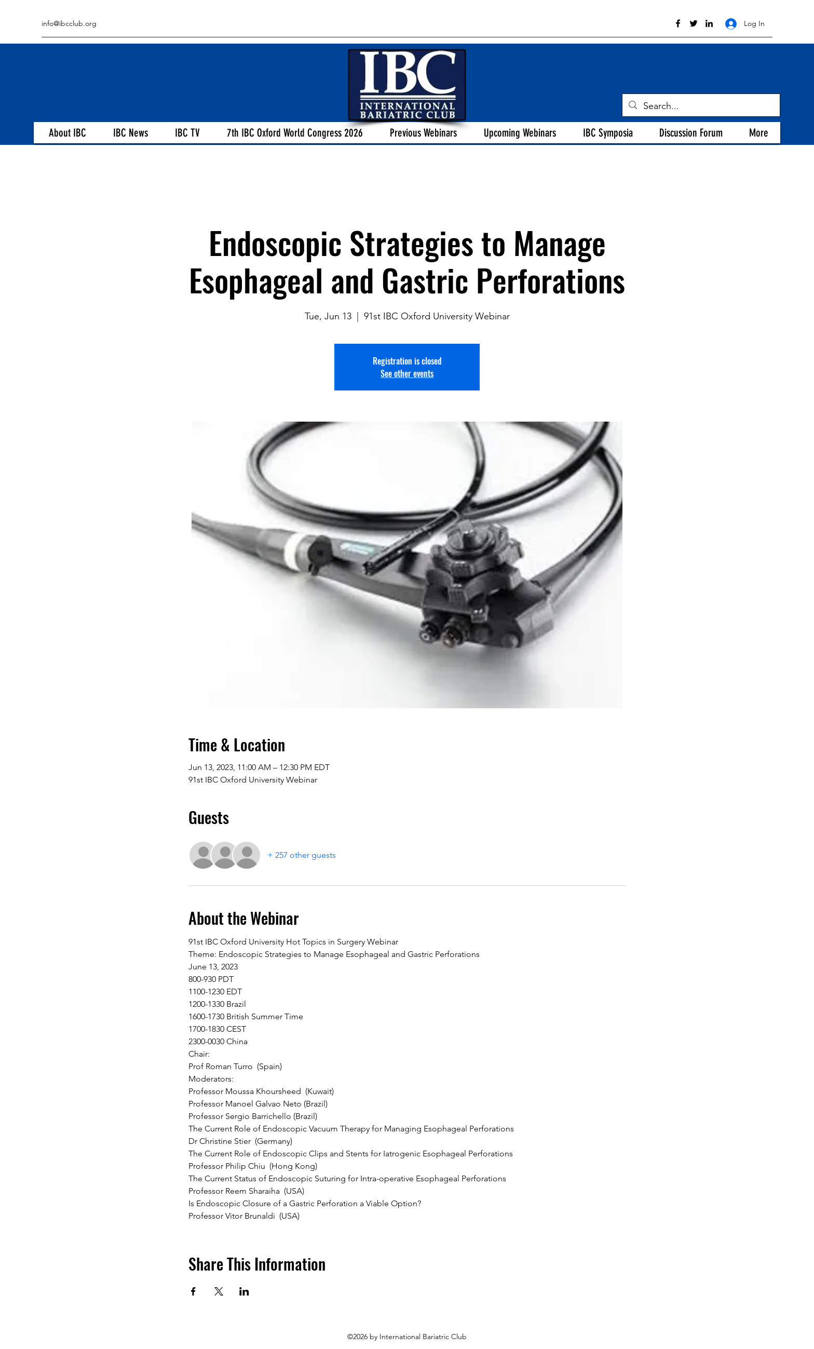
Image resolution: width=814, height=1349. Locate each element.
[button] (67, 133)
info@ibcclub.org (69, 23)
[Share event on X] (219, 1291)
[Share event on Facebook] (193, 1291)
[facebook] (678, 23)
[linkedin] (709, 23)
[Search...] (700, 106)
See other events (407, 373)
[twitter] (693, 23)
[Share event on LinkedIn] (244, 1291)
